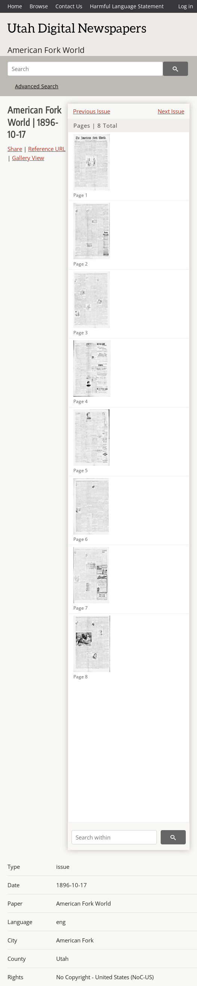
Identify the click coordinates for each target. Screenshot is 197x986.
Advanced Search (36, 86)
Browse (39, 6)
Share (14, 149)
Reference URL (47, 149)
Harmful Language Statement (127, 6)
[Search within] (114, 837)
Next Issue (171, 111)
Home (14, 6)
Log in (185, 6)
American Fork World (46, 50)
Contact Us (68, 6)
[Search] (85, 69)
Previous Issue (91, 111)
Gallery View (28, 158)
